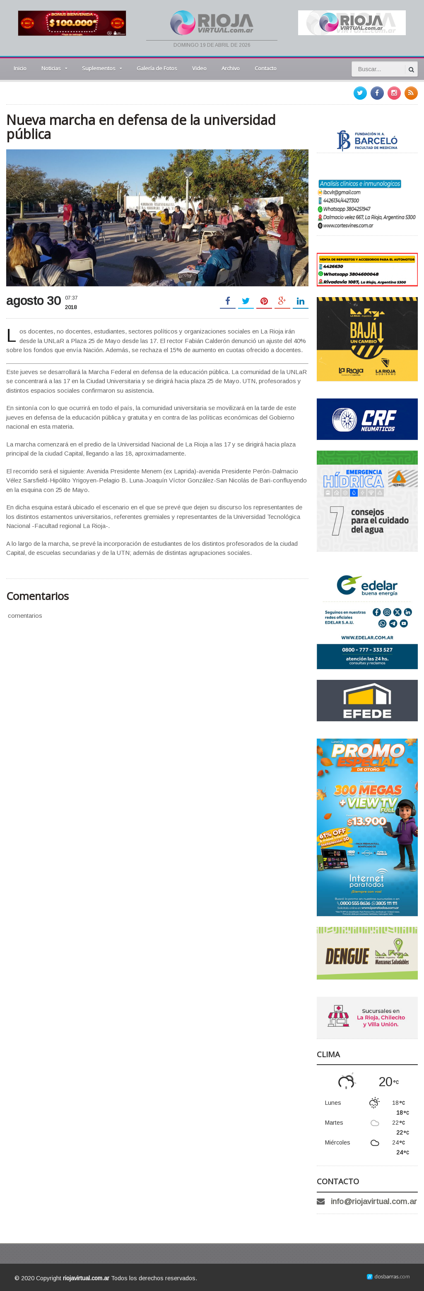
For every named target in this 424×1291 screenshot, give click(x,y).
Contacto (266, 68)
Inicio (20, 68)
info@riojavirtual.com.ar (374, 1201)
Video (199, 68)
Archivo (231, 68)
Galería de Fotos (157, 68)
